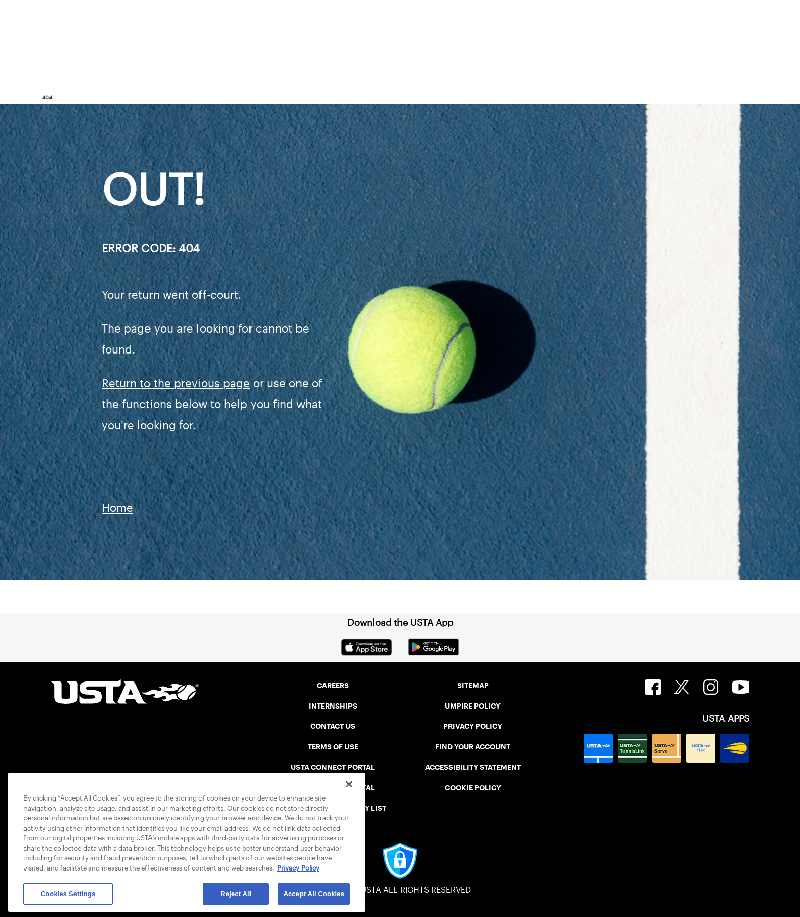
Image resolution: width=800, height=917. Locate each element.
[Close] (349, 784)
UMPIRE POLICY (473, 706)
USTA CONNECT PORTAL (333, 767)
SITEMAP (473, 685)
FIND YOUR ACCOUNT (472, 746)
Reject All (235, 894)
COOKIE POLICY (473, 787)
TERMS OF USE (333, 746)
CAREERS (333, 685)
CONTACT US (332, 726)
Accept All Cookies (313, 894)
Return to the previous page (176, 383)
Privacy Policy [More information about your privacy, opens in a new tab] (298, 868)
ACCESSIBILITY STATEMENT (473, 767)
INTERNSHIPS (333, 706)
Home (117, 508)
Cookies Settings (68, 894)
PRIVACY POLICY (472, 726)
